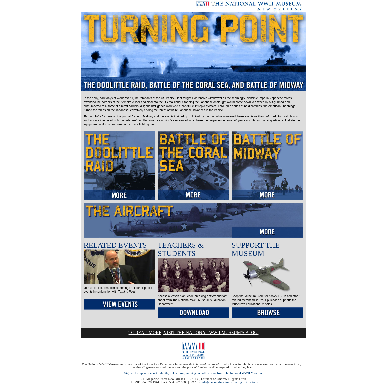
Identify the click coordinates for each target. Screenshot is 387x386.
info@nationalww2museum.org (221, 382)
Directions (251, 382)
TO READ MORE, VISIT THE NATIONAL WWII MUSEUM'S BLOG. (194, 332)
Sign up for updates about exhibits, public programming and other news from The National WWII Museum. (193, 373)
